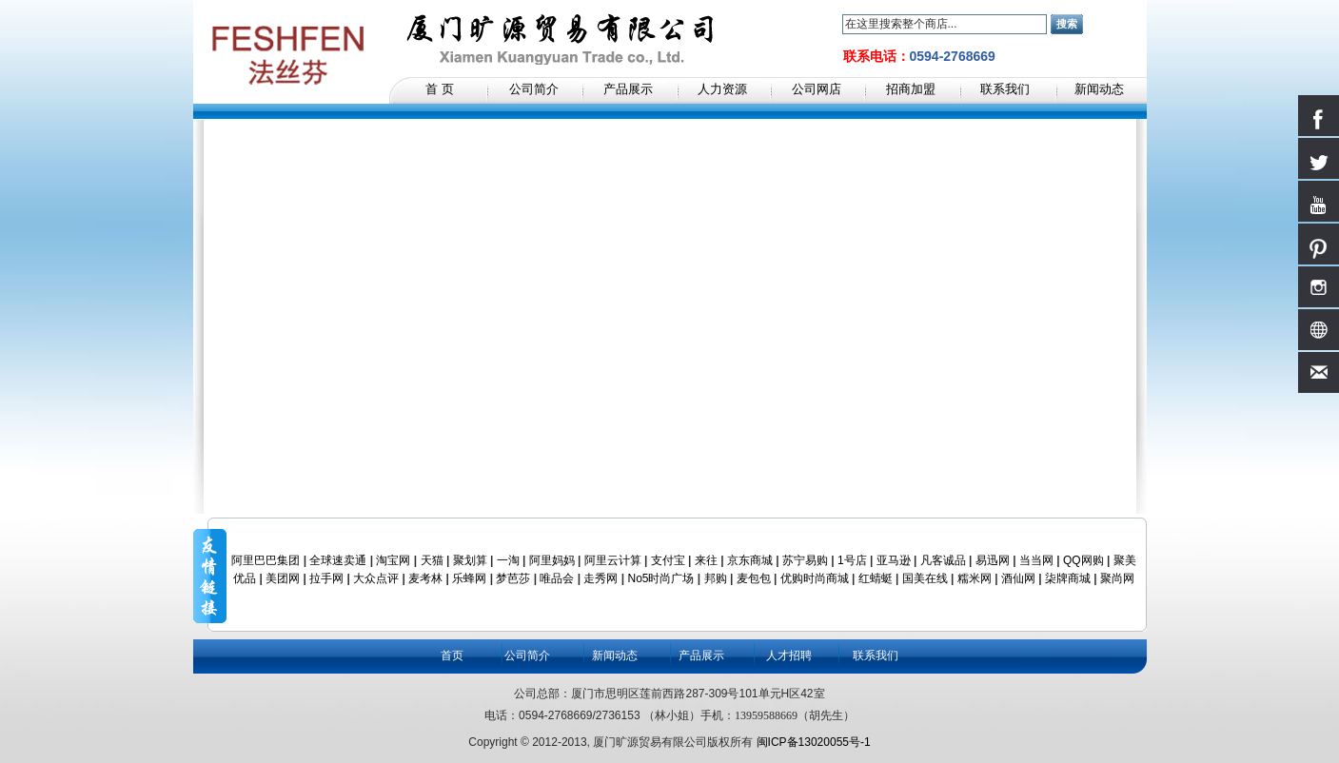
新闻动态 (615, 655)
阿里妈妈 (552, 560)
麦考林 (425, 578)
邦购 (715, 578)
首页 (452, 655)
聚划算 (470, 560)
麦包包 (754, 578)
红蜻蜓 (875, 578)
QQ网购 (1083, 560)
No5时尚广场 (660, 578)
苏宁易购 (805, 560)
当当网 (1036, 560)
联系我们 (875, 655)
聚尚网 (1117, 578)
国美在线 (925, 578)
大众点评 (376, 578)
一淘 (508, 560)
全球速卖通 (337, 560)
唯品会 (557, 578)
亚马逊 (893, 560)
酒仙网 (1018, 578)
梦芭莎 (513, 578)
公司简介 (527, 655)
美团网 (283, 578)
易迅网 (992, 560)
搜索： (830, 24)
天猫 (432, 560)
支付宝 (668, 560)
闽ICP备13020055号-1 (814, 742)
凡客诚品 (943, 560)
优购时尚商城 (814, 578)
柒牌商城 (1068, 578)
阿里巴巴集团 (265, 560)
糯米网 (974, 578)
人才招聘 (789, 655)
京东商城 (750, 560)
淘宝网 (393, 560)
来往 (706, 560)
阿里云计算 (612, 560)
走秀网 (600, 578)
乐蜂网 (469, 578)
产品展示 (701, 655)
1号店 (852, 560)
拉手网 (326, 578)
